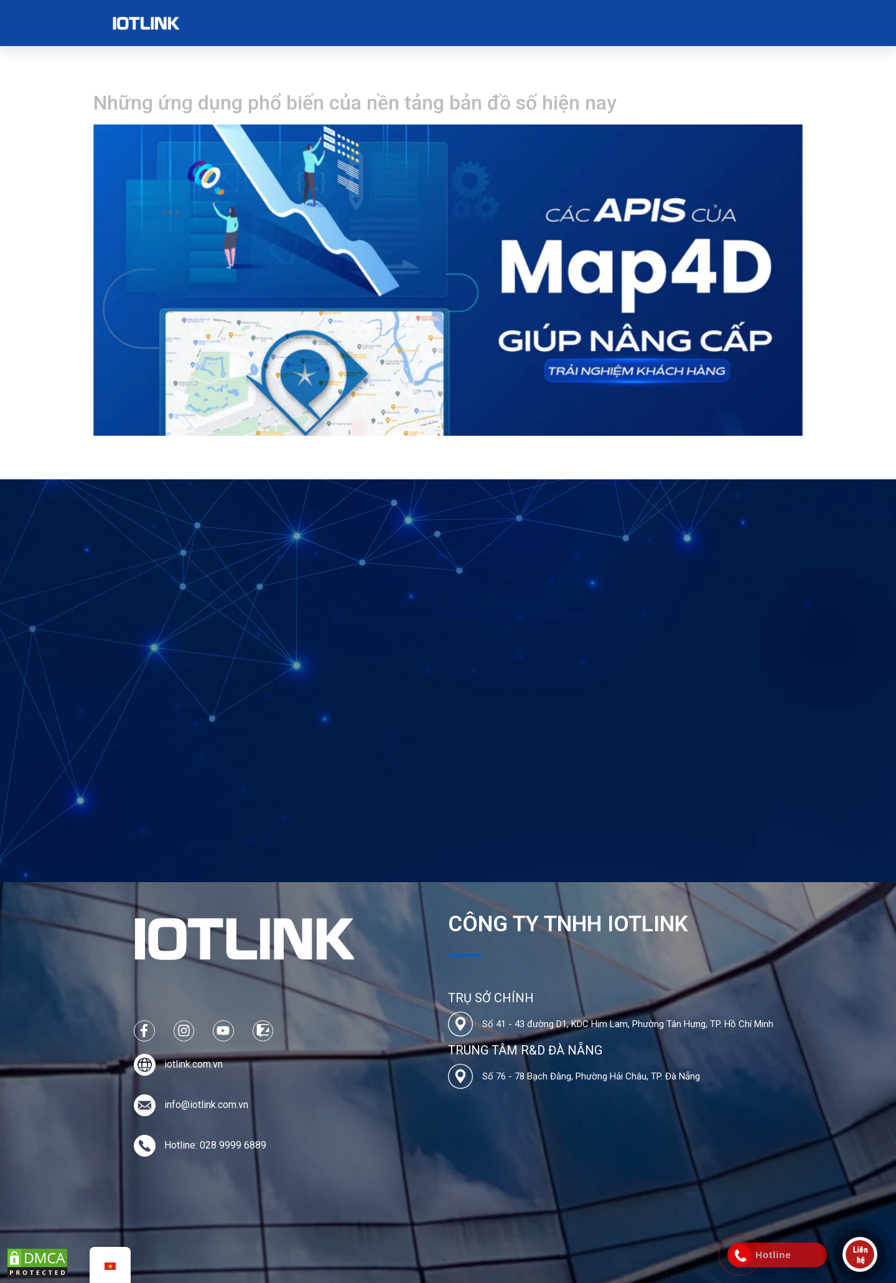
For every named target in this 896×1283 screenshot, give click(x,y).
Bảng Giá (421, 23)
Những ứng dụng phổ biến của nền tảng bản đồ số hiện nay (355, 103)
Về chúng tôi (244, 23)
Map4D (304, 22)
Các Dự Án (358, 23)
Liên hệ (589, 22)
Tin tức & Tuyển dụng (508, 23)
